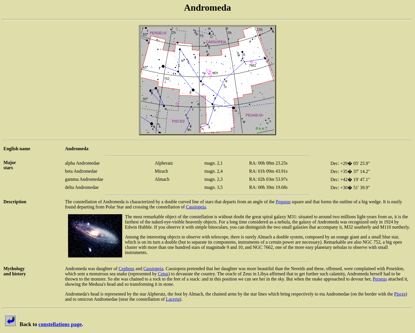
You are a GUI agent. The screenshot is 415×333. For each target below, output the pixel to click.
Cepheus (126, 268)
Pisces (400, 293)
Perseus (380, 278)
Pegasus (283, 201)
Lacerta (173, 299)
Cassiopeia (196, 206)
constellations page (60, 324)
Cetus (163, 273)
